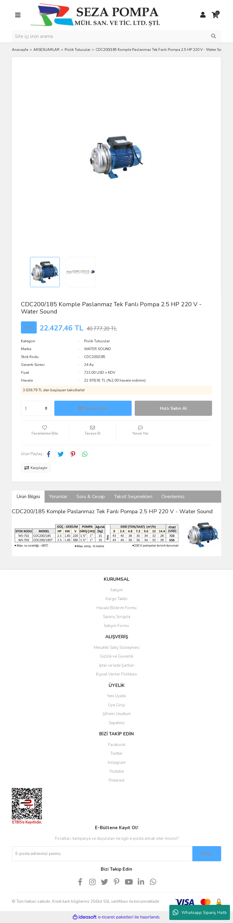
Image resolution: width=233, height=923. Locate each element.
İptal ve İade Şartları (116, 665)
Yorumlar (58, 496)
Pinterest (116, 780)
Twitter (116, 753)
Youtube (117, 771)
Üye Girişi (116, 705)
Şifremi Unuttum (117, 714)
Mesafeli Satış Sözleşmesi (117, 647)
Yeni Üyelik (116, 696)
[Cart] (215, 15)
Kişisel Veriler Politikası (116, 674)
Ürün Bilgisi (28, 496)
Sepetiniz (117, 723)
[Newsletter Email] (102, 853)
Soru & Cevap (90, 496)
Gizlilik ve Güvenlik (116, 656)
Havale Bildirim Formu (116, 608)
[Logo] (95, 14)
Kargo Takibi (116, 599)
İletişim (116, 590)
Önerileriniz (172, 496)
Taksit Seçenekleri (133, 496)
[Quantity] (36, 408)
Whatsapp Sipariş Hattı (200, 912)
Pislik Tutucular (97, 341)
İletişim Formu (116, 626)
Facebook (116, 744)
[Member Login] (203, 15)
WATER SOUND (97, 349)
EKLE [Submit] (206, 854)
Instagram (117, 762)
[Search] (116, 36)
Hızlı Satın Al (173, 408)
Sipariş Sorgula (116, 616)
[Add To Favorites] (45, 433)
